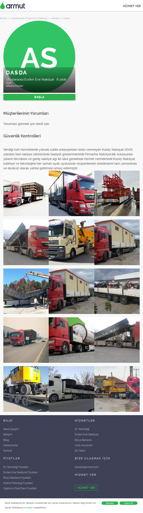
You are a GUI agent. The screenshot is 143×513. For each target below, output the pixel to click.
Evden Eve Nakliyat (87, 434)
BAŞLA (39, 97)
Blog (6, 440)
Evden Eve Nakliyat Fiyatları (20, 472)
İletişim (7, 434)
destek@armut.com (87, 467)
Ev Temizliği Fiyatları (15, 467)
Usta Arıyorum (84, 445)
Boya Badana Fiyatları (17, 477)
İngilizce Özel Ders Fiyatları (20, 488)
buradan (28, 507)
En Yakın (80, 450)
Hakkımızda (10, 445)
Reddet (110, 503)
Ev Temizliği (82, 429)
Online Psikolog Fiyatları (18, 483)
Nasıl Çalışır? (11, 429)
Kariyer (7, 450)
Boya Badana (83, 440)
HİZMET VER (132, 6)
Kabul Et (128, 503)
